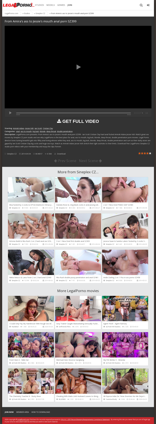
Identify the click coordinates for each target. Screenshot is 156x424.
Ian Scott (38, 128)
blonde (42, 131)
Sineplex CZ (12, 154)
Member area (22, 412)
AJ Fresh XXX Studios (113, 327)
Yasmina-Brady (111, 399)
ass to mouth (26, 131)
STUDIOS (39, 5)
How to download (40, 412)
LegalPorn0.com (23, 419)
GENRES (61, 5)
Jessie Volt (29, 128)
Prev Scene (65, 160)
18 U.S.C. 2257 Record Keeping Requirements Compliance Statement (85, 419)
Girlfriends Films (64, 327)
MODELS (50, 5)
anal (18, 131)
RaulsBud (15, 327)
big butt (36, 131)
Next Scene (90, 160)
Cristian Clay (48, 128)
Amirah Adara (18, 128)
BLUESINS (62, 399)
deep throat (51, 131)
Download (60, 154)
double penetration (65, 131)
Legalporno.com (18, 5)
